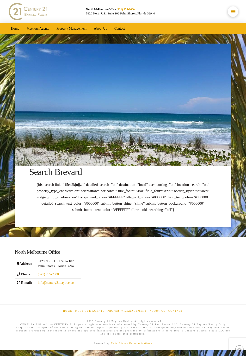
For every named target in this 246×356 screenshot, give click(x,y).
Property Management (127, 311)
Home (67, 311)
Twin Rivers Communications (131, 343)
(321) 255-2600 (126, 9)
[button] (233, 11)
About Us (158, 311)
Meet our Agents (90, 311)
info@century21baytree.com (57, 283)
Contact (175, 311)
